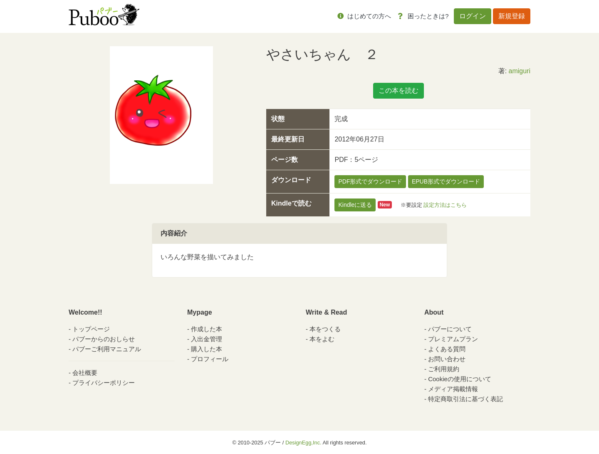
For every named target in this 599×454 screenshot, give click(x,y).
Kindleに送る (355, 204)
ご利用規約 (443, 368)
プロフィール (209, 358)
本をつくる (325, 328)
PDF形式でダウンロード (370, 181)
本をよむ (321, 338)
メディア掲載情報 (453, 388)
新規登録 (511, 16)
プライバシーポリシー (103, 382)
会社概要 (84, 372)
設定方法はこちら (445, 204)
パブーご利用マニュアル (106, 348)
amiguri (519, 70)
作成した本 (206, 328)
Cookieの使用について (459, 378)
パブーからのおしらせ (103, 338)
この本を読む (398, 90)
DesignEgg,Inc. (303, 442)
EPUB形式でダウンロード (446, 181)
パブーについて (450, 328)
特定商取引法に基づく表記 (465, 398)
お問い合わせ (446, 358)
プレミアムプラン (453, 338)
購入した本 (206, 348)
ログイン (472, 16)
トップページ (91, 328)
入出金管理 (206, 338)
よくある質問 (446, 348)
